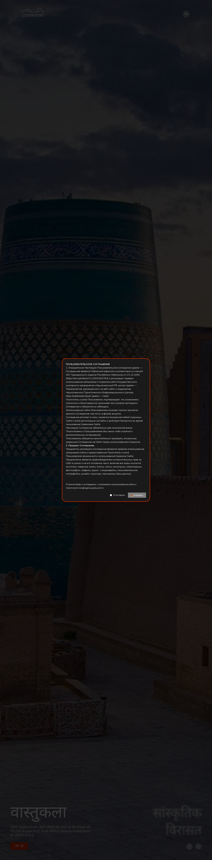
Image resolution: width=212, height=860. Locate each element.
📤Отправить (137, 495)
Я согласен (119, 495)
